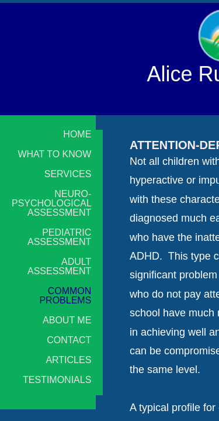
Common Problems (65, 296)
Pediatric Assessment (59, 237)
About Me (67, 320)
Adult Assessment (59, 266)
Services (68, 174)
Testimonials (57, 380)
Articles (68, 360)
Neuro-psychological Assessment (52, 203)
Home (77, 134)
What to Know (54, 154)
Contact (69, 340)
